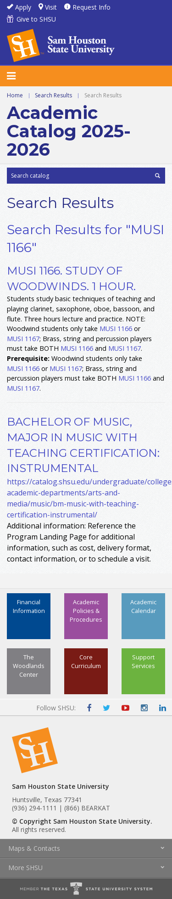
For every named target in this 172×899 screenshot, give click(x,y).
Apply (23, 7)
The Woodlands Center (28, 666)
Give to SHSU (36, 19)
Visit (51, 7)
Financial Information (29, 606)
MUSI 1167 (23, 338)
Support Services (143, 661)
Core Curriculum (86, 661)
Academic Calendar (143, 606)
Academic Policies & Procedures (86, 611)
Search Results (53, 95)
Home (15, 95)
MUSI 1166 (116, 328)
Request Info (91, 7)
